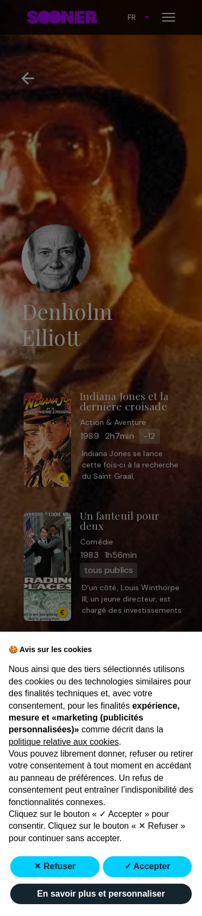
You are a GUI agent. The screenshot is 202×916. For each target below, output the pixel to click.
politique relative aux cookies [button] (64, 741)
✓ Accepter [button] (147, 866)
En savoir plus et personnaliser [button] (101, 893)
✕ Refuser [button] (54, 866)
